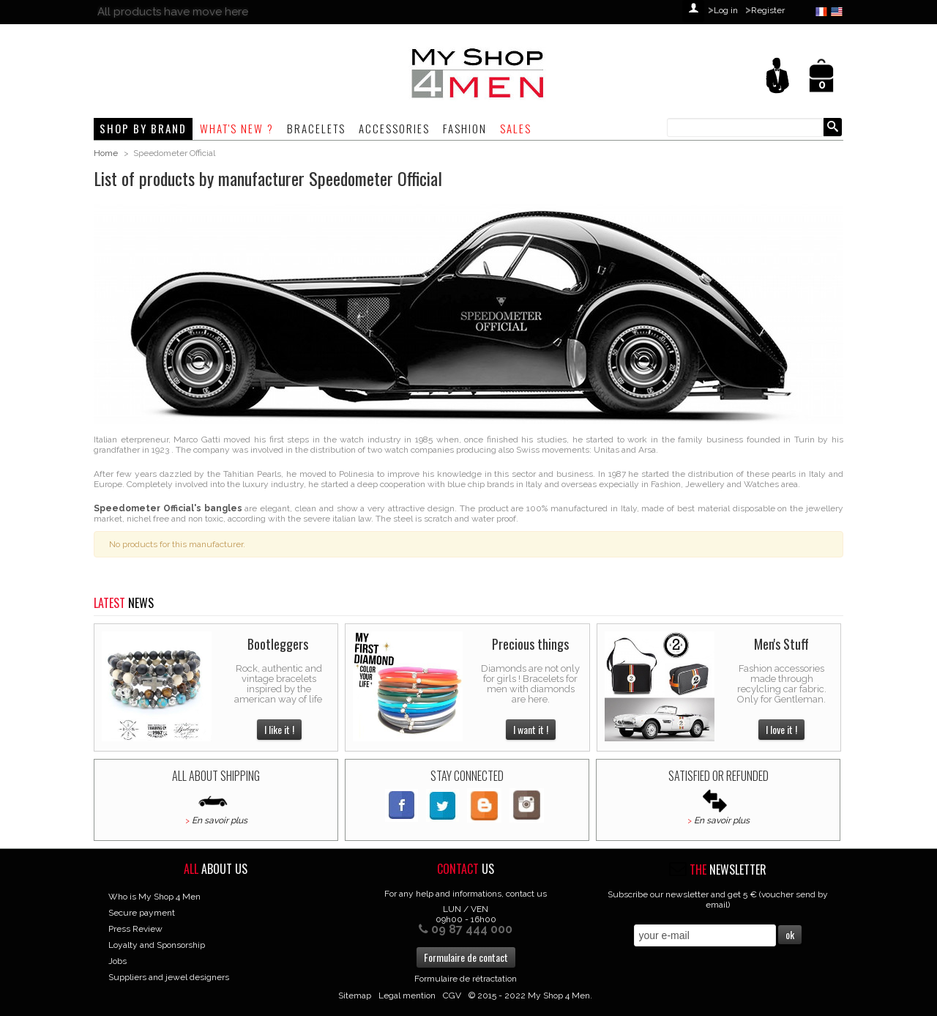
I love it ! (781, 729)
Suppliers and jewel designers (168, 977)
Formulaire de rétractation (465, 979)
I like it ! (279, 729)
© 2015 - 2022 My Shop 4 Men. (530, 995)
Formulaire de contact (466, 957)
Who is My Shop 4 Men (154, 896)
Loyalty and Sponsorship (156, 945)
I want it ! (530, 729)
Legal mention (407, 995)
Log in (726, 10)
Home (106, 153)
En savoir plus (219, 820)
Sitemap (354, 995)
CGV (452, 995)
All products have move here (172, 11)
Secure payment (141, 913)
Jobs (117, 961)
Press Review (135, 929)
